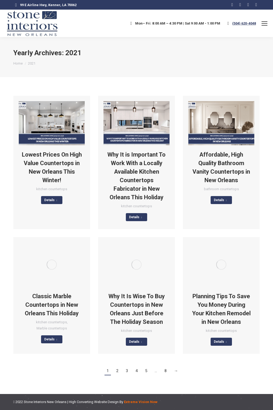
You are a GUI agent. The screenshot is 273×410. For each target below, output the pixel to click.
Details (50, 200)
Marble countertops (52, 328)
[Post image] (52, 123)
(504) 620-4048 (244, 23)
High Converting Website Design (94, 402)
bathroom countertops (221, 189)
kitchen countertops (51, 189)
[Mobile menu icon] (264, 23)
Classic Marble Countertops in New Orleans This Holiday (52, 305)
